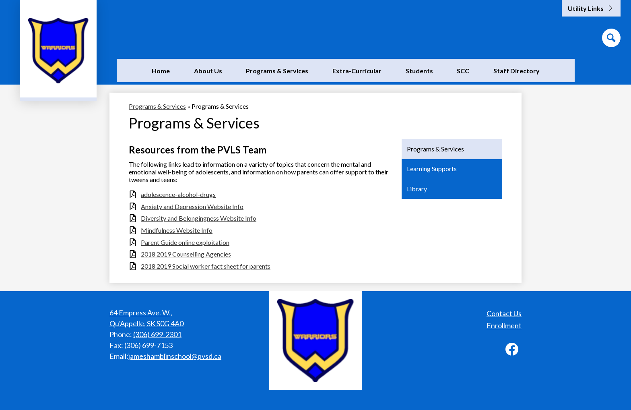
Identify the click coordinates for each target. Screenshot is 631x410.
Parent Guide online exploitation (185, 242)
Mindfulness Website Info (176, 230)
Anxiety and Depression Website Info (192, 206)
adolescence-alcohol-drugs (178, 194)
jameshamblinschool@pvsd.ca (174, 356)
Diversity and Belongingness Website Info (198, 218)
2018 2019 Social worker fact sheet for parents (205, 266)
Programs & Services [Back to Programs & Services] (157, 106)
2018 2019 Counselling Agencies (186, 254)
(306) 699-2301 (157, 334)
